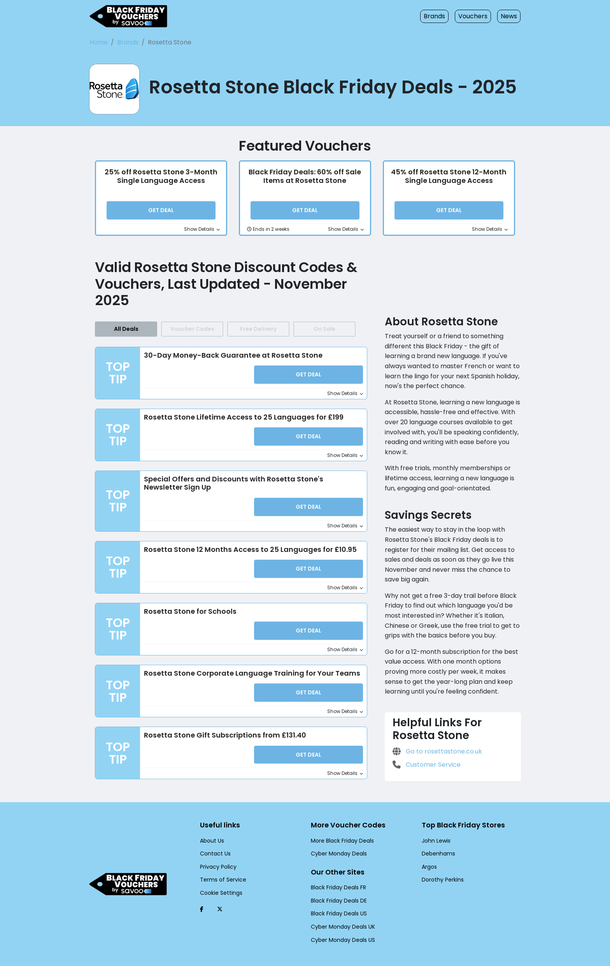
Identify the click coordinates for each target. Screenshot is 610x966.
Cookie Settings (219, 880)
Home (97, 42)
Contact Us (213, 841)
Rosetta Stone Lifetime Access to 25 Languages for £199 (238, 414)
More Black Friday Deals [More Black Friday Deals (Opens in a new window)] (340, 828)
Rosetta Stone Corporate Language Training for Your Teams (243, 665)
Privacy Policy (217, 854)
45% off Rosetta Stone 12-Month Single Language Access (448, 176)
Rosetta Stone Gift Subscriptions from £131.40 (221, 726)
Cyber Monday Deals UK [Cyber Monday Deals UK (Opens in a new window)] (341, 915)
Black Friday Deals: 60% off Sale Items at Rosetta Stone (305, 176)
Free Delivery (258, 328)
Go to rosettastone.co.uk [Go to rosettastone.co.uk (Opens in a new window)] (433, 721)
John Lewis (435, 828)
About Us (211, 828)
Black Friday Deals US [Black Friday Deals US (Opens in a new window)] (338, 901)
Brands (439, 16)
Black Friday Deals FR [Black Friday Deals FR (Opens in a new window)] (338, 875)
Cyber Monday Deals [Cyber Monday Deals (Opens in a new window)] (336, 841)
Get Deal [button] (161, 210)
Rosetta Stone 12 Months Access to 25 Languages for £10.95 (245, 544)
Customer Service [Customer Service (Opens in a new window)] (424, 734)
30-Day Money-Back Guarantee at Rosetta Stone (224, 354)
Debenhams (436, 841)
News (509, 16)
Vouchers (475, 16)
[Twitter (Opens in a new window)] (220, 897)
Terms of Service (220, 867)
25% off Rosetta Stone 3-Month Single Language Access (161, 176)
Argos (429, 854)
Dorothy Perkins (441, 867)
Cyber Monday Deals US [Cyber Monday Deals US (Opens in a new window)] (341, 927)
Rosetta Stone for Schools (187, 605)
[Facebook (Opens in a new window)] (201, 897)
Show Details (203, 229)
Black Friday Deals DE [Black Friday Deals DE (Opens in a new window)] (338, 888)
